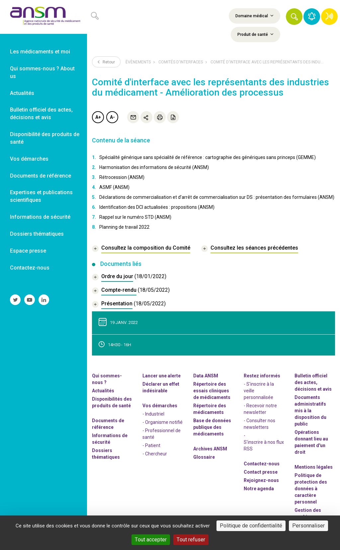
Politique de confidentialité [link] (251, 525)
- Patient (151, 445)
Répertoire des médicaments (209, 409)
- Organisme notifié (162, 422)
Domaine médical (254, 15)
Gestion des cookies (308, 513)
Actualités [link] (22, 93)
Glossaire (204, 457)
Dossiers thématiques (106, 454)
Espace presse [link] (28, 251)
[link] (43, 17)
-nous (261, 480)
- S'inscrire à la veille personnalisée (259, 390)
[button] (294, 16)
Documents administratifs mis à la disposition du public (310, 411)
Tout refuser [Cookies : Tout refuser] (191, 539)
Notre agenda (259, 488)
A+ (98, 117)
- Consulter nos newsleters (259, 424)
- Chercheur (154, 453)
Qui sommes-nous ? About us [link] (42, 72)
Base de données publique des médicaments (212, 427)
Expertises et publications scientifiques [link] (41, 196)
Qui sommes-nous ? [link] (107, 379)
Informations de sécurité (110, 439)
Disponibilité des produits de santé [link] (44, 138)
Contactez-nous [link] (29, 268)
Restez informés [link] (262, 375)
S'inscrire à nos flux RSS (264, 445)
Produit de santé (255, 34)
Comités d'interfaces (180, 62)
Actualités (103, 390)
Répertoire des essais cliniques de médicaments (211, 390)
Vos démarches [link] (29, 159)
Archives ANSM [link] (210, 448)
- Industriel (153, 414)
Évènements (138, 62)
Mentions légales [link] (314, 467)
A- (112, 117)
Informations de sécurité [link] (40, 217)
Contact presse (261, 472)
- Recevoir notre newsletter (260, 409)
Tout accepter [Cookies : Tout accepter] (151, 539)
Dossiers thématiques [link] (37, 234)
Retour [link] (106, 61)
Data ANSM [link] (205, 375)
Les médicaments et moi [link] (40, 51)
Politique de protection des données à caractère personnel (311, 489)
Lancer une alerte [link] (161, 375)
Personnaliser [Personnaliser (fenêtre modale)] (308, 525)
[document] (129, 277)
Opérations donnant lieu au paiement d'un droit (311, 442)
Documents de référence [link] (40, 176)
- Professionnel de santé (161, 434)
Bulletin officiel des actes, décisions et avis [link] (41, 113)
